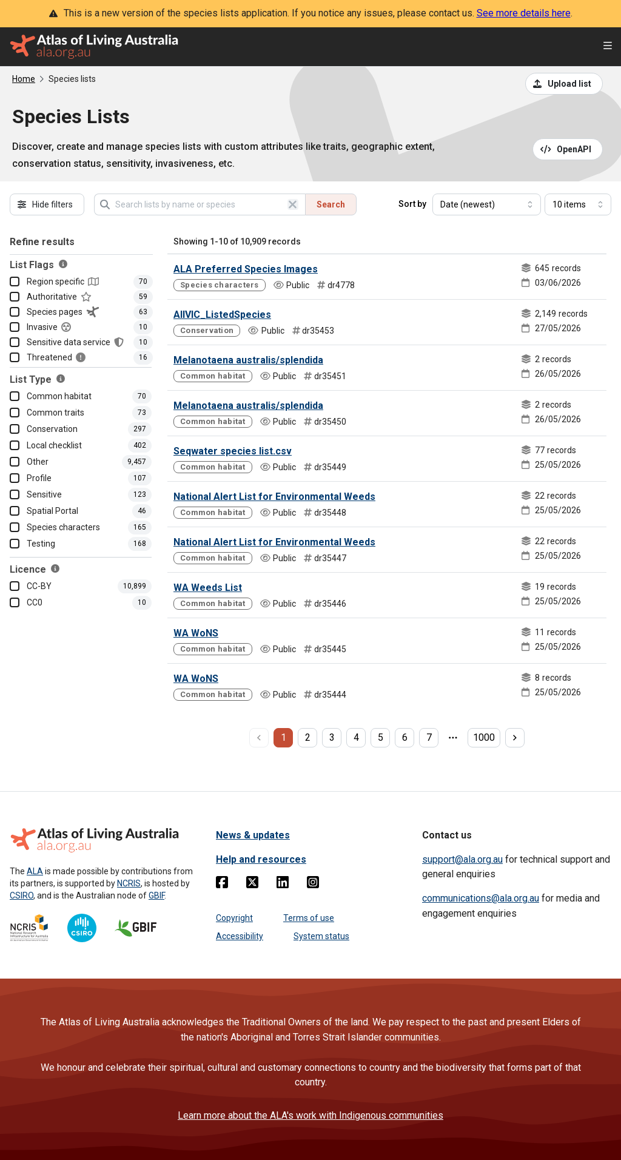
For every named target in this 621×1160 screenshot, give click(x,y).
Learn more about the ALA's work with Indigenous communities (310, 1115)
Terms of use (308, 918)
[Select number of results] (578, 204)
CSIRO (21, 895)
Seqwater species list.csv (232, 451)
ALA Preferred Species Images (245, 269)
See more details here (524, 13)
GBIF (156, 895)
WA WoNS (195, 633)
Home (23, 79)
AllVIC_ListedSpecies (222, 314)
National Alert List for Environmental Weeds (274, 496)
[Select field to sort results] (486, 204)
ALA (35, 871)
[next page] (515, 737)
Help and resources (261, 859)
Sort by (412, 204)
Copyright (234, 918)
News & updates (253, 835)
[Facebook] (222, 884)
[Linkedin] (283, 884)
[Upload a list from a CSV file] (564, 84)
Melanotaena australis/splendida (248, 360)
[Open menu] (607, 47)
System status (321, 936)
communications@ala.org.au (480, 898)
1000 (484, 737)
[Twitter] (252, 884)
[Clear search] (292, 204)
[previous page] (259, 737)
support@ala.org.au (462, 859)
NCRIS (129, 883)
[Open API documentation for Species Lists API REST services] (567, 149)
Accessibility (239, 936)
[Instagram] (313, 884)
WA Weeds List (207, 587)
